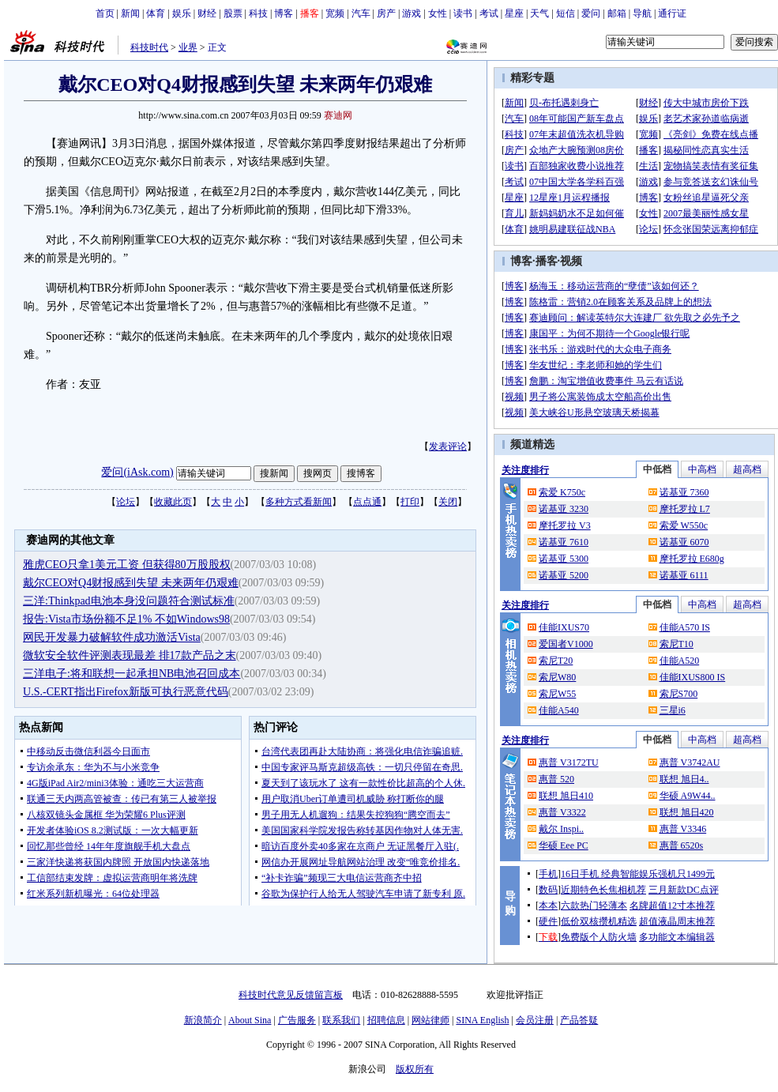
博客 (283, 13)
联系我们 (341, 1020)
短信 (565, 13)
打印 (409, 501)
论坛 (125, 501)
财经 (206, 13)
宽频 (334, 13)
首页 (105, 13)
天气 (539, 13)
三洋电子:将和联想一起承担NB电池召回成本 (131, 674)
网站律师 (430, 1020)
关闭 (447, 501)
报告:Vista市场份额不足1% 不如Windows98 (126, 619)
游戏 (411, 13)
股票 (233, 13)
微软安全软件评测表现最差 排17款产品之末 (129, 655)
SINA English (482, 1020)
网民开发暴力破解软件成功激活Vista (112, 637)
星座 (514, 13)
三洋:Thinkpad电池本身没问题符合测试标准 (129, 601)
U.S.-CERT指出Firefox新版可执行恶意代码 (125, 692)
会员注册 (535, 1020)
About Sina (249, 1020)
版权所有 (415, 1069)
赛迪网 (338, 115)
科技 (258, 13)
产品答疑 (579, 1020)
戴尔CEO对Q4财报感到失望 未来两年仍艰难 (131, 583)
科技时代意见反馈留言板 (291, 994)
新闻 (130, 13)
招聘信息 (386, 1020)
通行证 (672, 13)
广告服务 (297, 1020)
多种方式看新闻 (298, 501)
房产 (386, 13)
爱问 (590, 13)
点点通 (367, 501)
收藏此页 (173, 501)
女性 (437, 13)
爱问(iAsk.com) (137, 472)
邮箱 (616, 13)
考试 (488, 13)
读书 (462, 13)
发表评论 (448, 446)
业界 (188, 47)
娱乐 (181, 13)
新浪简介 (203, 1020)
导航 (642, 13)
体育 (155, 13)
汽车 (360, 13)
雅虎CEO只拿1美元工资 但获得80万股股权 (127, 564)
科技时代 (149, 47)
